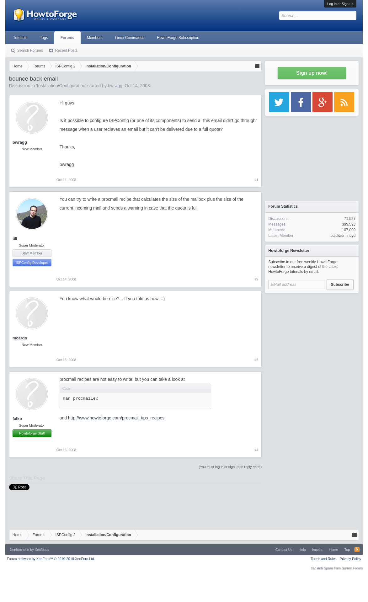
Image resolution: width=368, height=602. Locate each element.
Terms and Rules (324, 559)
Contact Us (283, 549)
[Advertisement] (312, 335)
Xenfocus (42, 549)
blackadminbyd (342, 235)
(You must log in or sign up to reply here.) (230, 467)
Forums (67, 37)
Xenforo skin (19, 549)
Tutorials (20, 37)
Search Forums (30, 50)
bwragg (115, 85)
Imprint (317, 549)
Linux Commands (129, 37)
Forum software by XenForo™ (51, 559)
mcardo (20, 338)
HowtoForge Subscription (178, 37)
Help (302, 549)
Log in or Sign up (340, 4)
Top (347, 549)
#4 (256, 450)
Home (333, 549)
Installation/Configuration (61, 85)
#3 (256, 360)
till (15, 238)
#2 (256, 279)
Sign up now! (312, 73)
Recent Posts (66, 50)
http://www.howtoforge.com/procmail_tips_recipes (116, 417)
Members (95, 37)
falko (17, 418)
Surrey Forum (352, 568)
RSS (357, 549)
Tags (44, 37)
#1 (256, 180)
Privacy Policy (350, 559)
